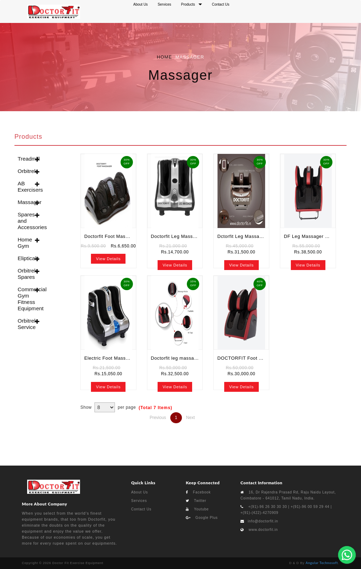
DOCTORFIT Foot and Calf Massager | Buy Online (243, 358)
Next (190, 417)
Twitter (196, 501)
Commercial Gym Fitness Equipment (25, 298)
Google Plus (202, 518)
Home (164, 57)
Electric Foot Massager (110, 358)
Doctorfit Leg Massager (177, 236)
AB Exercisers (25, 186)
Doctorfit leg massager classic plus (177, 358)
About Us (139, 492)
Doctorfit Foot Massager (110, 236)
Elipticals (25, 258)
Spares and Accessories (25, 220)
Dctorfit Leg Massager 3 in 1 (243, 236)
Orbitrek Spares (25, 274)
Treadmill (25, 159)
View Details (108, 259)
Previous (157, 417)
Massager (25, 202)
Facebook (198, 492)
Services (139, 501)
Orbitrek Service (25, 324)
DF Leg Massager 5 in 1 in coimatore (310, 236)
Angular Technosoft (322, 563)
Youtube (197, 509)
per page (127, 407)
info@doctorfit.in (263, 521)
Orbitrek (25, 171)
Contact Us (141, 509)
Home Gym (25, 242)
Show (86, 407)
